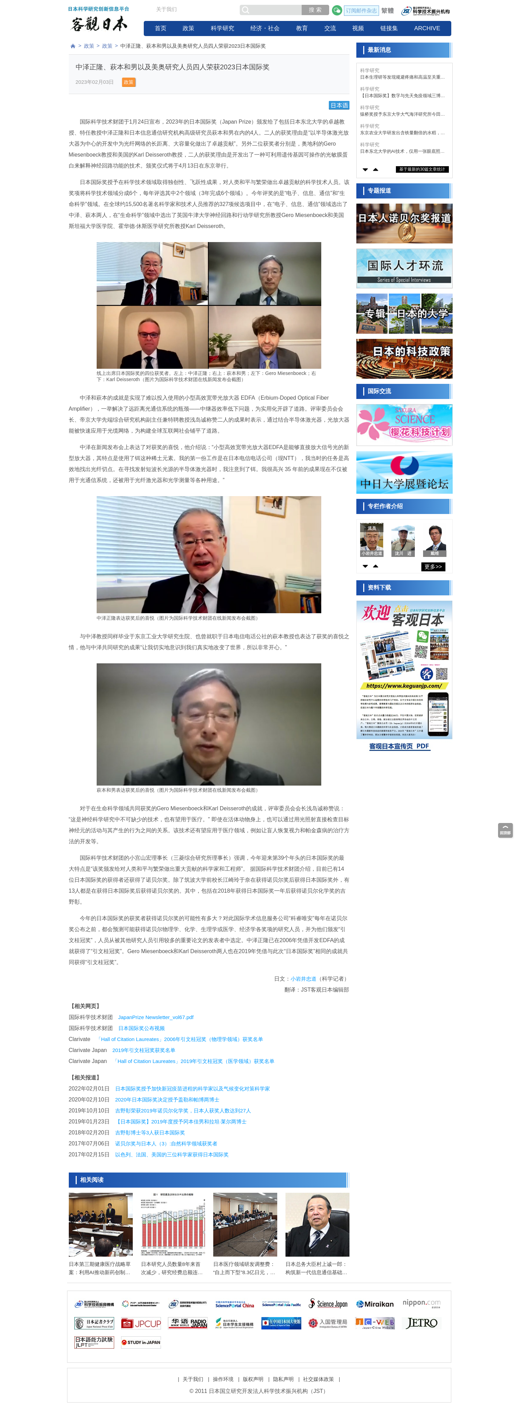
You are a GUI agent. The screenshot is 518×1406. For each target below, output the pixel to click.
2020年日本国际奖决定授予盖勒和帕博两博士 (167, 1099)
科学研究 (222, 28)
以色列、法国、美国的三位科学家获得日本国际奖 (172, 1154)
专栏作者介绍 (385, 506)
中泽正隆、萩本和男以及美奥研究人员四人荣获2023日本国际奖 (193, 46)
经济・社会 (265, 28)
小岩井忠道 (303, 979)
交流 (330, 28)
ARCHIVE (427, 28)
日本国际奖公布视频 (141, 1028)
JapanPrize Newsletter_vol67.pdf (156, 1017)
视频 (358, 28)
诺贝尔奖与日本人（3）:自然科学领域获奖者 (166, 1143)
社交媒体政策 (318, 1379)
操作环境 (223, 1379)
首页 (160, 28)
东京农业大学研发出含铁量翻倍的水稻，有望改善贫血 (402, 133)
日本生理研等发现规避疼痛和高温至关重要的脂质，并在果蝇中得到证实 (402, 77)
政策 (188, 28)
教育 (302, 28)
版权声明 (253, 1379)
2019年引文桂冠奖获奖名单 (143, 1050)
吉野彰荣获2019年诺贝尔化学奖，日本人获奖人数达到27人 (183, 1110)
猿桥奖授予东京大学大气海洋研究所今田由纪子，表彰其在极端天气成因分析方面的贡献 (402, 114)
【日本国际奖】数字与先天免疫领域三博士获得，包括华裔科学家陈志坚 (402, 96)
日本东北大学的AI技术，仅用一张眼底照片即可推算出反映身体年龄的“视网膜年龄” (402, 152)
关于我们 (166, 9)
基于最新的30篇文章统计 (422, 169)
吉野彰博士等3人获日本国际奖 (150, 1132)
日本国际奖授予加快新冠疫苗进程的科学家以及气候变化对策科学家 (192, 1088)
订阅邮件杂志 (361, 10)
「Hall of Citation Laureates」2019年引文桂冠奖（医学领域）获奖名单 (193, 1061)
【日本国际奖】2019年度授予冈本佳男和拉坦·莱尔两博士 (181, 1121)
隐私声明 (283, 1379)
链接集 (389, 28)
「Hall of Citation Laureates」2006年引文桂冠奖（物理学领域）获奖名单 (179, 1039)
